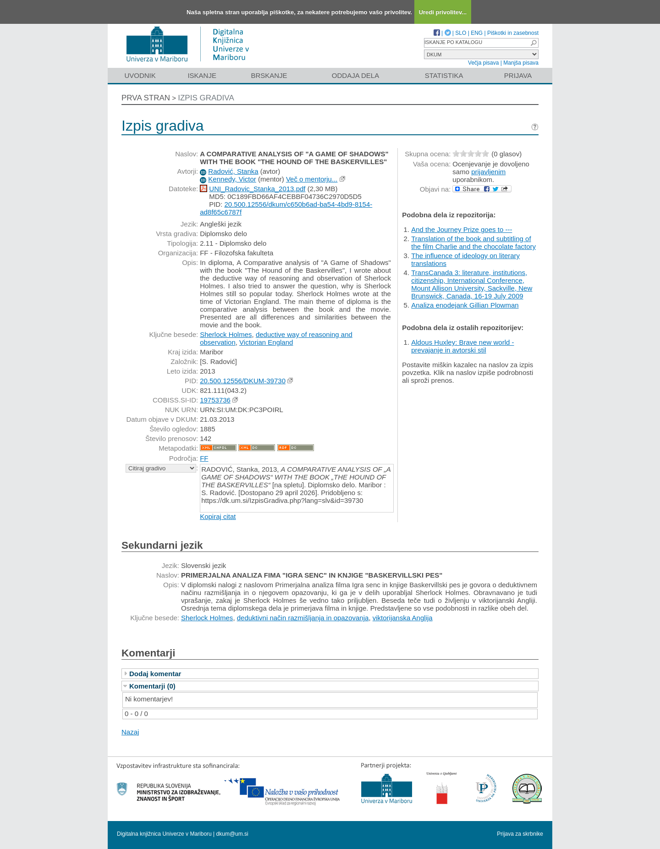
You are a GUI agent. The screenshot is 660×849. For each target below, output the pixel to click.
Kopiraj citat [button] (218, 516)
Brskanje (269, 75)
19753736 (215, 400)
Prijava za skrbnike (520, 834)
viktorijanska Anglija (403, 618)
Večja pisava (483, 63)
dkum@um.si (232, 834)
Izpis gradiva (206, 98)
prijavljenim (488, 172)
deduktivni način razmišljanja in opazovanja (303, 618)
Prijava (518, 75)
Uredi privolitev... (443, 12)
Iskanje (201, 75)
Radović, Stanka (233, 171)
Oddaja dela (355, 75)
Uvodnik (139, 75)
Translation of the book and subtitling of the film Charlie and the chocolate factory (473, 242)
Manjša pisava (521, 63)
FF (204, 458)
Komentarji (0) (152, 686)
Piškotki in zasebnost (513, 33)
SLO (460, 33)
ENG (477, 33)
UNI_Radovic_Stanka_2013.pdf (257, 189)
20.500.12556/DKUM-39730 (243, 381)
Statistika (444, 75)
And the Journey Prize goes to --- (461, 229)
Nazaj (130, 732)
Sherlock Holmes (226, 334)
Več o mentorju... (312, 179)
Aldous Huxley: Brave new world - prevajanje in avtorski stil (462, 346)
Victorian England (266, 342)
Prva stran (145, 98)
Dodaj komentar (155, 674)
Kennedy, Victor (232, 179)
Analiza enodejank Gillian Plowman (464, 305)
